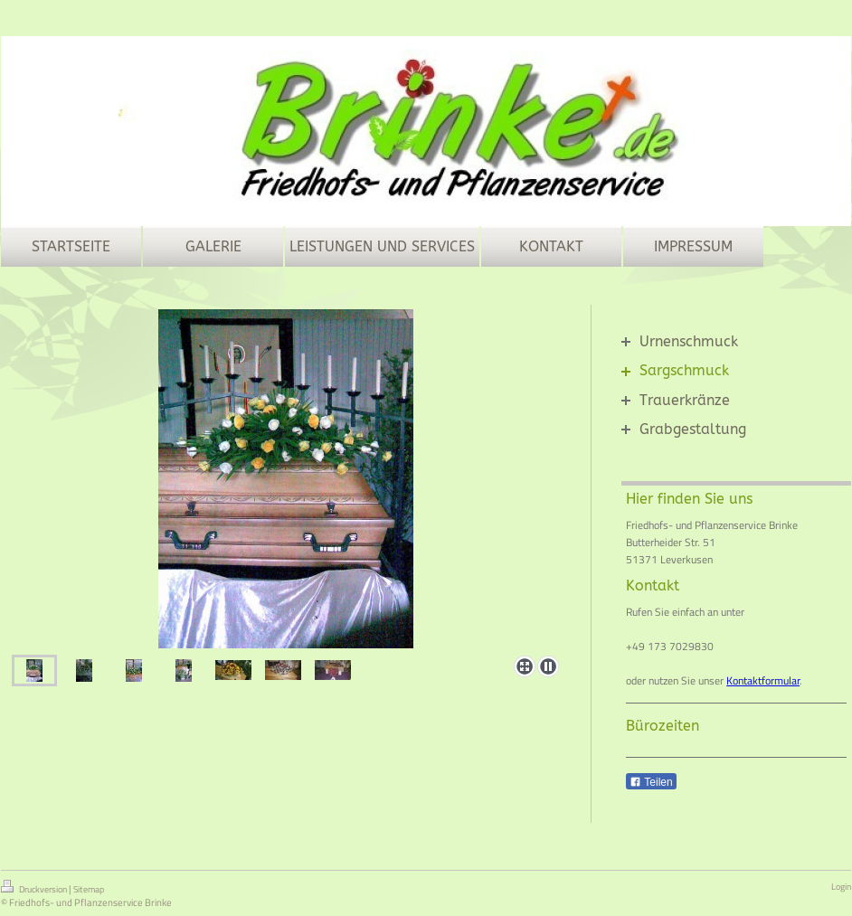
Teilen (651, 782)
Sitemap (88, 889)
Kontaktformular (763, 680)
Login (841, 886)
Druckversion (35, 888)
